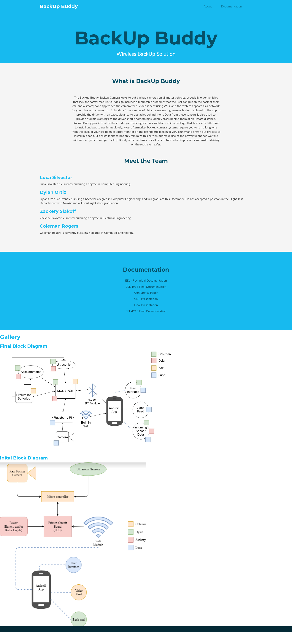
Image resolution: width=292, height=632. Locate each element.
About (208, 6)
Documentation (231, 6)
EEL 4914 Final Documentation (146, 286)
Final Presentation (146, 305)
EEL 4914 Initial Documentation (146, 280)
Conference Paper (146, 292)
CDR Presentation (146, 298)
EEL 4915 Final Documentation (146, 311)
